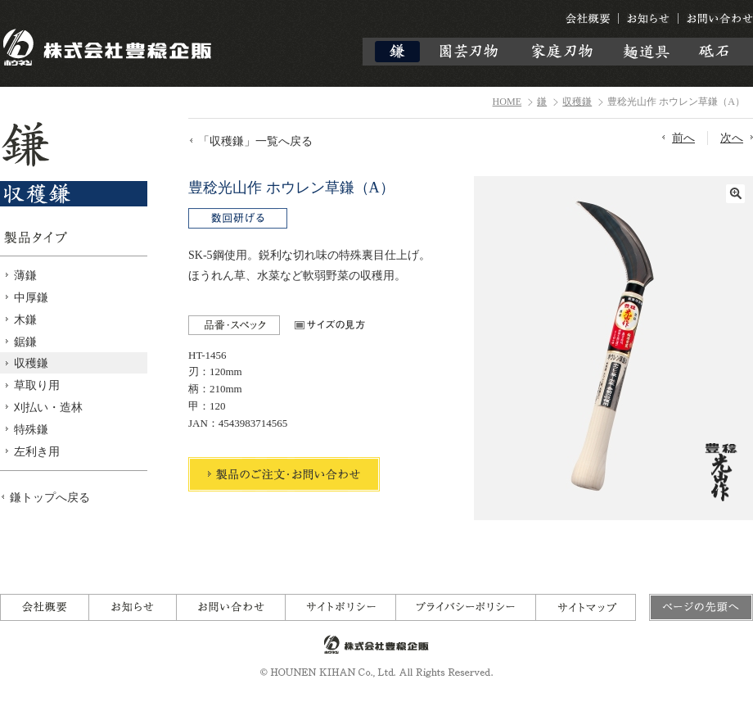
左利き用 (37, 451)
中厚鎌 (31, 297)
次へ (731, 137)
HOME (507, 101)
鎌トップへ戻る (50, 497)
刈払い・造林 (48, 407)
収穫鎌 (577, 101)
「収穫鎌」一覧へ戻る (255, 140)
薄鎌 (25, 275)
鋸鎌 (25, 341)
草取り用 (37, 385)
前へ (683, 137)
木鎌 (25, 319)
